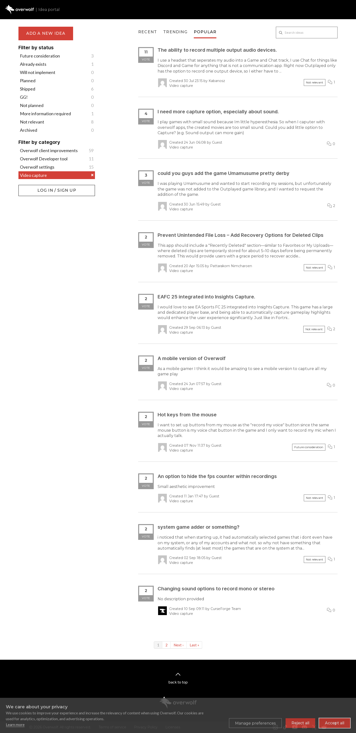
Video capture (56, 175)
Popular (205, 32)
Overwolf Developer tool (56, 158)
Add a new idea (46, 33)
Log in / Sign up (30, 187)
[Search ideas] (307, 32)
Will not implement (56, 72)
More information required (56, 113)
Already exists (56, 64)
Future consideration (56, 55)
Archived (56, 130)
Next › (179, 645)
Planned (56, 80)
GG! (56, 97)
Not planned (56, 105)
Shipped (56, 88)
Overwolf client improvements (56, 150)
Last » (194, 645)
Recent (147, 32)
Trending (175, 32)
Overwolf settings (56, 167)
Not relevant (56, 121)
